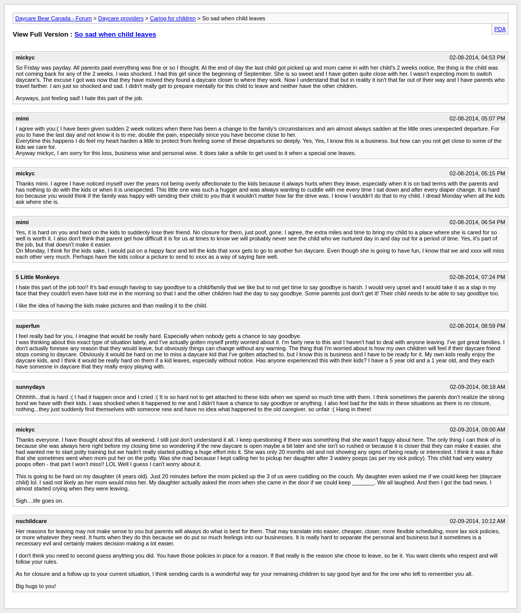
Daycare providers (120, 18)
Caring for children (173, 18)
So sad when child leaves (115, 34)
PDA (500, 29)
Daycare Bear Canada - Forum (53, 18)
